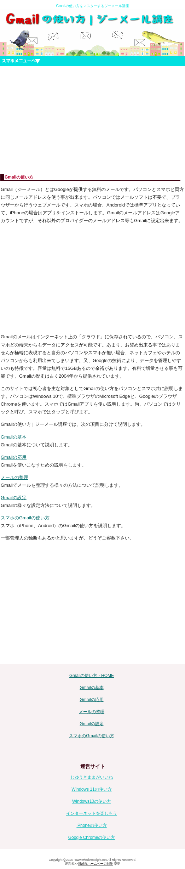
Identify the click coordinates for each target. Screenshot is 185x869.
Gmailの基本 (14, 437)
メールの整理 (14, 477)
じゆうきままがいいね (91, 777)
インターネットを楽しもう (91, 813)
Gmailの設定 (14, 497)
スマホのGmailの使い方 (25, 517)
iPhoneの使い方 (91, 825)
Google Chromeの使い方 (91, 837)
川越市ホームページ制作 (95, 863)
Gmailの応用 (14, 457)
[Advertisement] (92, 120)
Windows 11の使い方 (91, 789)
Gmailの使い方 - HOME (91, 675)
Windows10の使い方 (91, 801)
